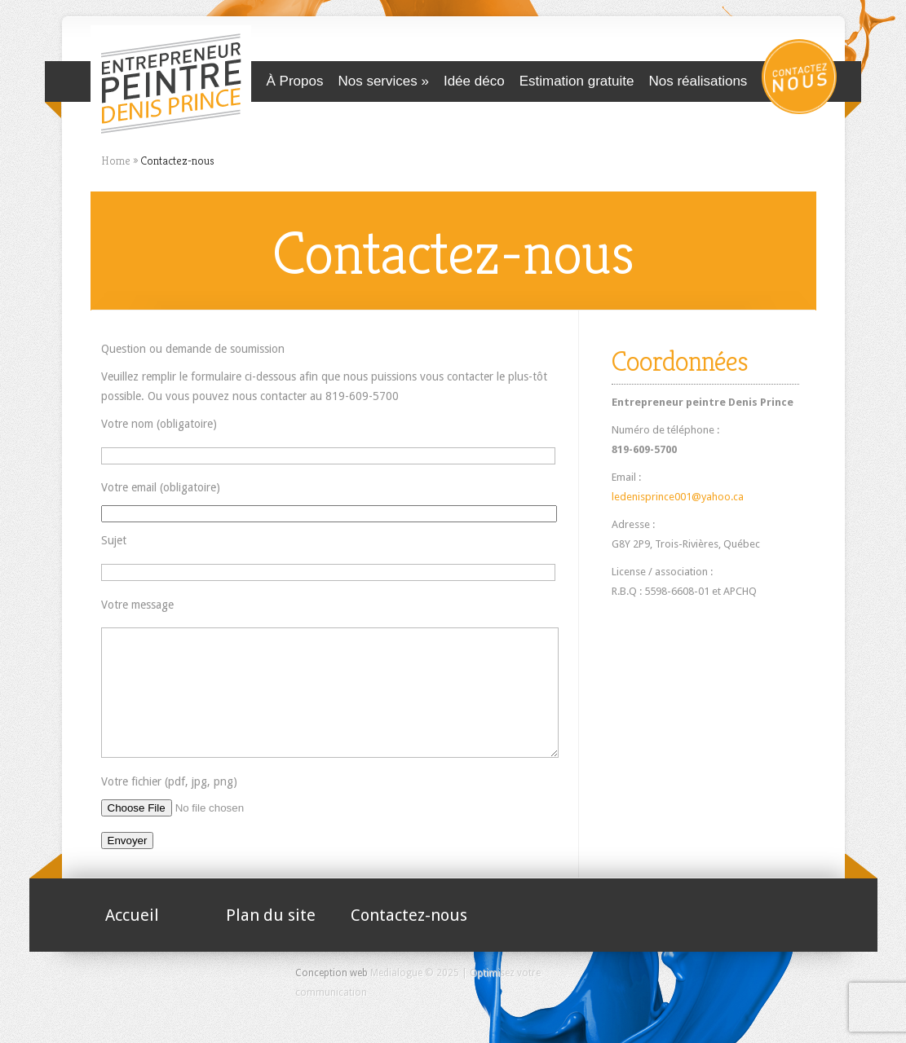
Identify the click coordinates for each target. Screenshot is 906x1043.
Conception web (331, 997)
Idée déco (474, 81)
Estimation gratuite (576, 81)
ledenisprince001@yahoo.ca (678, 497)
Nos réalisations (697, 81)
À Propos (295, 81)
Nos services (377, 81)
